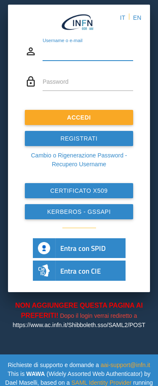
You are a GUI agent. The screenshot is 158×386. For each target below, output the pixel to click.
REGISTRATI (79, 138)
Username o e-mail (63, 40)
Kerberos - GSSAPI (79, 211)
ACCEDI (79, 117)
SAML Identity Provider (101, 382)
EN (137, 17)
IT (122, 17)
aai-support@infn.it (125, 365)
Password (55, 81)
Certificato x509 (78, 190)
